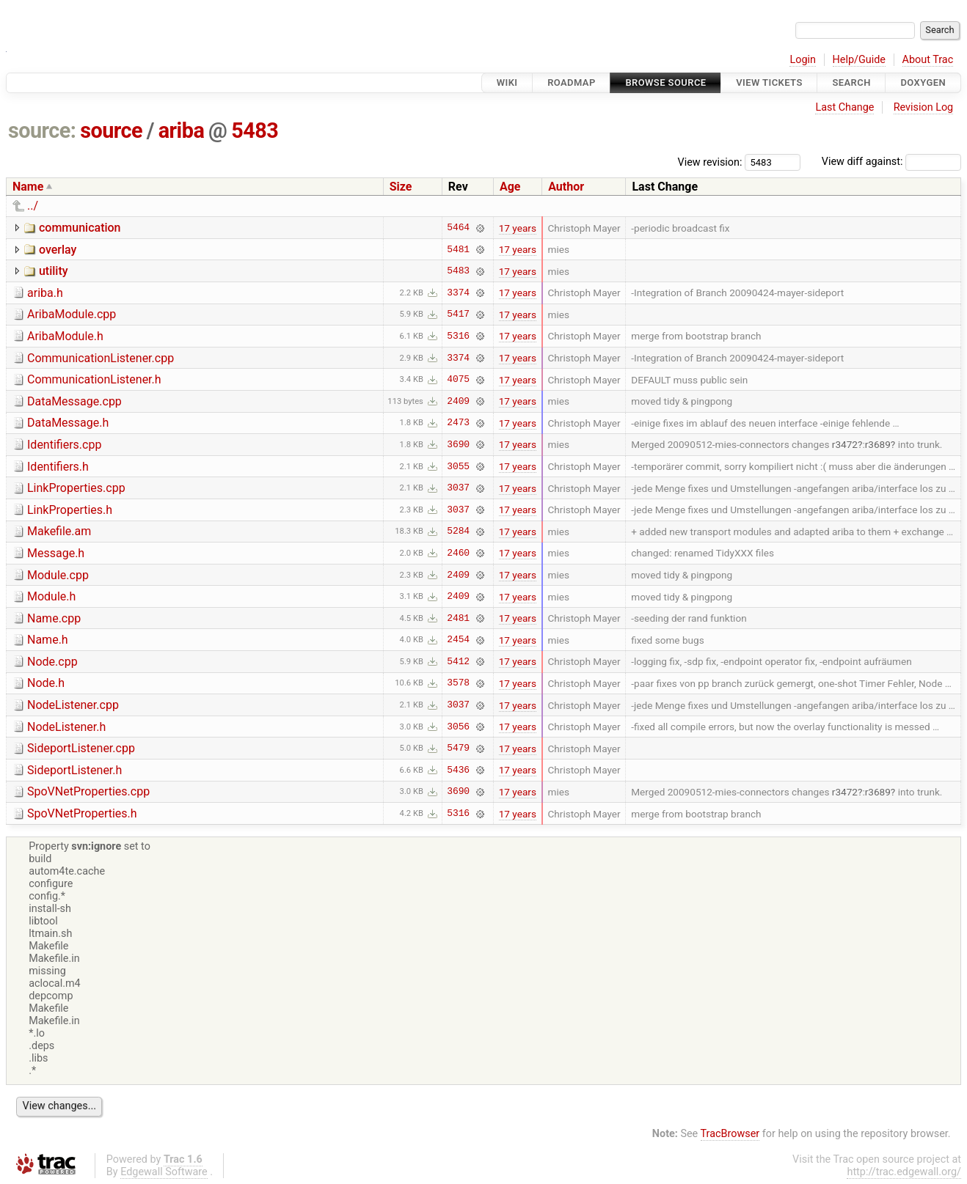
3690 (458, 444)
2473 (458, 423)
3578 (458, 683)
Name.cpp (54, 618)
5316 (458, 335)
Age (510, 187)
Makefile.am (59, 531)
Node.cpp (52, 662)
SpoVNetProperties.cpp (88, 791)
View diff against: (891, 161)
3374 (458, 292)
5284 (458, 531)
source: (42, 130)
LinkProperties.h (69, 510)
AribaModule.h (65, 336)
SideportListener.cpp (81, 748)
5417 (458, 314)
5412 (458, 661)
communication (80, 228)
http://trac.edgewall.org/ (904, 1172)
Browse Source (665, 82)
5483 (254, 130)
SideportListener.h (74, 770)
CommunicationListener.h (94, 379)
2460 (458, 552)
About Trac (928, 60)
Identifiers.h (58, 467)
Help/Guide (859, 60)
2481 (458, 618)
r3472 (845, 444)
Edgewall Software (164, 1172)
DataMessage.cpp (74, 401)
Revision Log (924, 107)
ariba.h (45, 293)
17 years (517, 228)
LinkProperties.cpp (76, 488)
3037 (458, 488)
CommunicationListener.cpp (100, 358)
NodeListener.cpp (73, 705)
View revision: (710, 161)
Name (27, 187)
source (111, 130)
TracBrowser (730, 1134)
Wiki (507, 82)
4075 (458, 379)
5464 (458, 228)
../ (32, 206)
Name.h (47, 640)
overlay (57, 250)
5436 (458, 769)
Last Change (844, 107)
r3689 (878, 444)
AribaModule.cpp (71, 314)
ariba (181, 130)
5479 (458, 748)
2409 (458, 401)
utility (53, 271)
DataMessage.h (68, 423)
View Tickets (769, 82)
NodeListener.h (66, 727)
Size (401, 187)
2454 (458, 640)
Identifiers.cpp (64, 445)
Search (851, 82)
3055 (458, 466)
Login (802, 60)
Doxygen (923, 82)
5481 (458, 249)
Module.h (51, 596)
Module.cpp (58, 575)
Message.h (55, 553)
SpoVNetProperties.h (82, 813)
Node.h (46, 683)
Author (566, 187)
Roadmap (571, 82)
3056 (458, 726)
